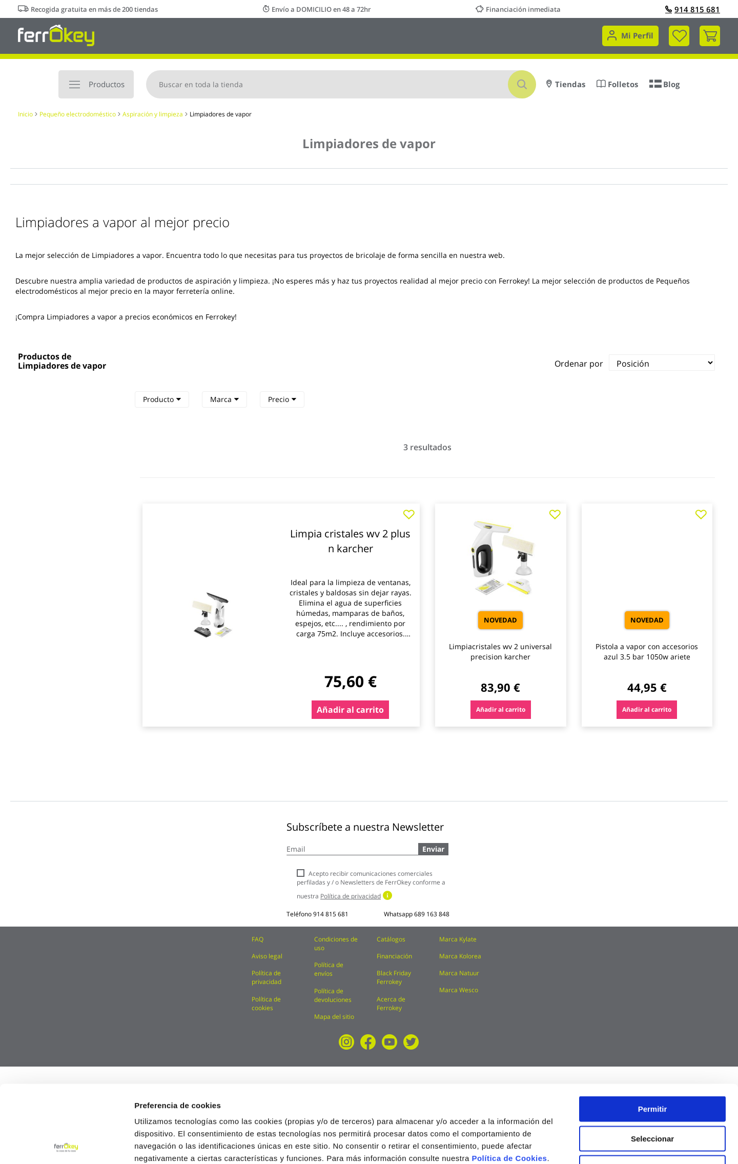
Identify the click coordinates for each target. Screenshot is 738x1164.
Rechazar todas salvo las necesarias (652, 1094)
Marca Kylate (458, 939)
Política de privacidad (266, 977)
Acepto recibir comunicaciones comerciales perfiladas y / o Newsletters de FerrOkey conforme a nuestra (371, 884)
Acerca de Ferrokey (391, 1003)
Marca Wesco (458, 990)
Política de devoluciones (333, 995)
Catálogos (391, 939)
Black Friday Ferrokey (394, 977)
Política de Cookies (509, 1080)
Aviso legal (267, 956)
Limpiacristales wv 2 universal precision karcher (500, 651)
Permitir (652, 1031)
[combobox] (341, 84)
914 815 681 (692, 9)
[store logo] (56, 34)
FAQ (257, 939)
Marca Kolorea (460, 956)
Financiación (394, 956)
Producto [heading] (162, 399)
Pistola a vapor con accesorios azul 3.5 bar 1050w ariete (647, 651)
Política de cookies (266, 1003)
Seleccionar (652, 1061)
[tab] (162, 399)
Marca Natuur (459, 973)
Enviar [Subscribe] (433, 849)
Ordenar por (579, 363)
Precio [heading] (282, 399)
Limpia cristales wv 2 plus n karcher (350, 541)
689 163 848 (431, 914)
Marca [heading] (224, 399)
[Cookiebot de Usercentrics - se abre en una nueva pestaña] (66, 1144)
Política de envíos (328, 969)
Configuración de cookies (566, 1143)
